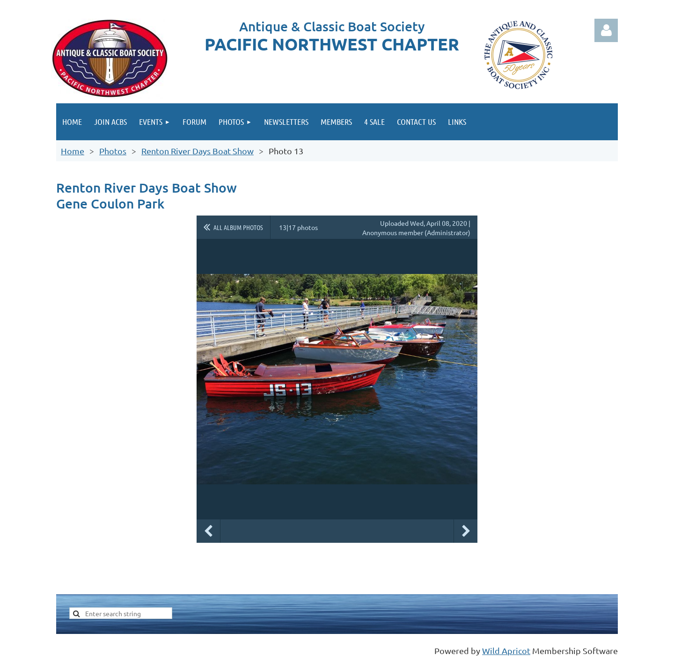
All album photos (238, 227)
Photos (112, 151)
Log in (606, 30)
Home (72, 151)
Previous (208, 531)
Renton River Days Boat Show (197, 151)
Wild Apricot (506, 650)
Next (465, 531)
